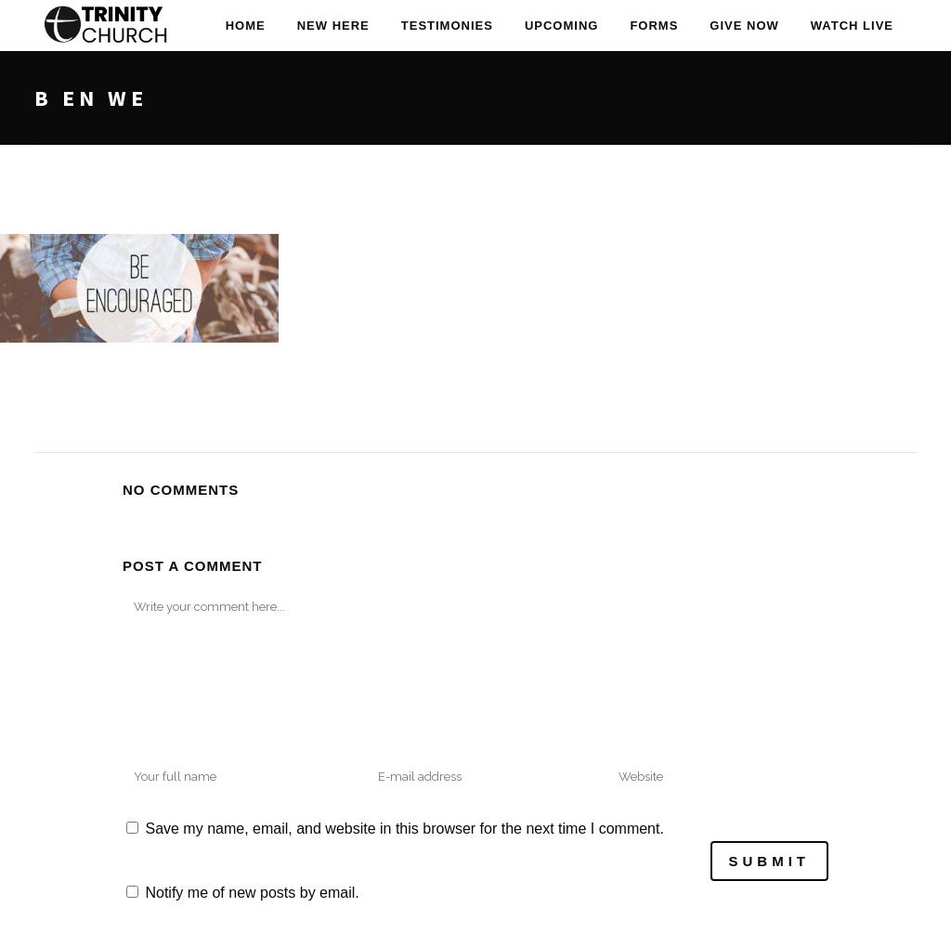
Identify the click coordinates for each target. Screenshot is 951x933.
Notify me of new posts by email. (251, 893)
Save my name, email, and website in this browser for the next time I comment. (404, 828)
